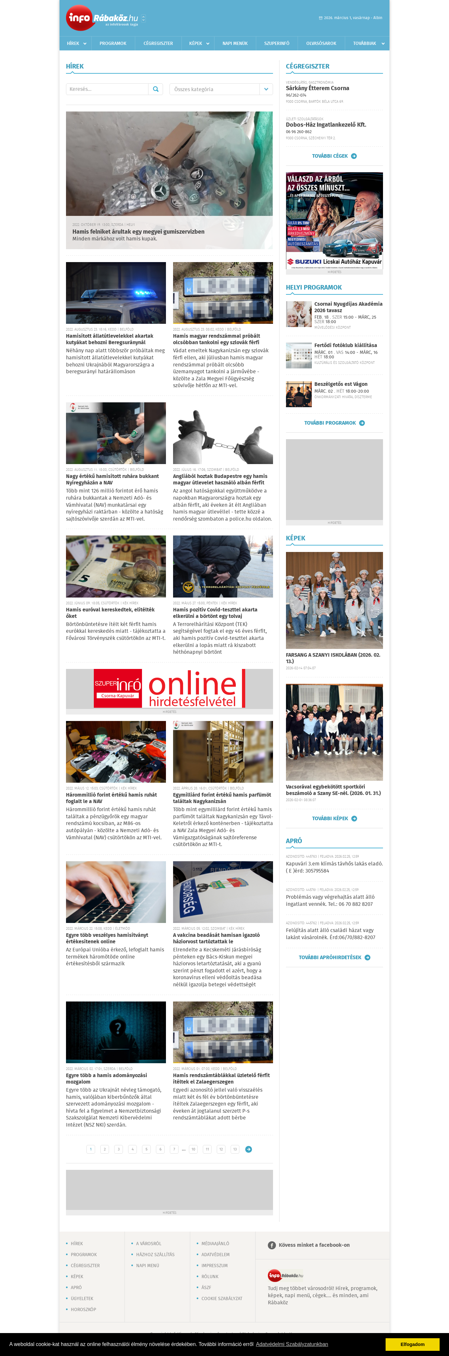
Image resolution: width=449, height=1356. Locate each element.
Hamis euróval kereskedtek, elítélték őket (110, 613)
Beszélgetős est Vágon (340, 384)
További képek (330, 818)
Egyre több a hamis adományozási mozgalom (106, 1079)
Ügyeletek (82, 1298)
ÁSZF (206, 1287)
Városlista (143, 18)
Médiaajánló (215, 1243)
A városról (148, 1243)
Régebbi (249, 1149)
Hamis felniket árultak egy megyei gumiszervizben (138, 232)
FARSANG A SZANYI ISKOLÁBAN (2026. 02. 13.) (333, 658)
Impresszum (215, 1265)
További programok (330, 423)
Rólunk (210, 1276)
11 (207, 1149)
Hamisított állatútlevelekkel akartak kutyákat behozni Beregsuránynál (109, 339)
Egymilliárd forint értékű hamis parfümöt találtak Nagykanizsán (222, 798)
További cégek (330, 156)
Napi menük (235, 43)
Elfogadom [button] (413, 1344)
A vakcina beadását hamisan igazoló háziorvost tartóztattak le (216, 938)
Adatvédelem (216, 1254)
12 (221, 1149)
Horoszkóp (83, 1309)
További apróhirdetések (330, 957)
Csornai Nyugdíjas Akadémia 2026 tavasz (348, 307)
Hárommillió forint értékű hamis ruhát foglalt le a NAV (111, 798)
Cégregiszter (158, 43)
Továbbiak (364, 43)
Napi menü (147, 1265)
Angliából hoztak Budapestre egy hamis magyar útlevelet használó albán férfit (220, 479)
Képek (195, 43)
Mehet (155, 89)
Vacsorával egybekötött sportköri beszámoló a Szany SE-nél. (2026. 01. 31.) (333, 790)
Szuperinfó (277, 43)
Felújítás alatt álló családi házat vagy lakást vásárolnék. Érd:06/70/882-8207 (330, 934)
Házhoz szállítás (155, 1254)
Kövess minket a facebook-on (314, 1245)
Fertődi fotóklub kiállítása (345, 346)
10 (193, 1149)
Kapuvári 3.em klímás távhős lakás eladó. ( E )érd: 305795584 (334, 867)
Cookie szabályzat (222, 1298)
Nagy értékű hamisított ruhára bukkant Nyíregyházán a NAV (112, 479)
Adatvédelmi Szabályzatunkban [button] (292, 1344)
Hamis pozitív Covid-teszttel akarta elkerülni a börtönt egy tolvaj (215, 613)
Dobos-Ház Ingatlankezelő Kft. (326, 125)
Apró (76, 1287)
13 (235, 1149)
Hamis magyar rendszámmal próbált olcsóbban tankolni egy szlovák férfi (216, 339)
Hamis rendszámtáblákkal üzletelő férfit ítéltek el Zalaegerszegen (221, 1079)
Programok (113, 43)
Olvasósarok (321, 43)
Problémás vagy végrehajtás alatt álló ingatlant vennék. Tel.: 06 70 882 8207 (330, 900)
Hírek (73, 43)
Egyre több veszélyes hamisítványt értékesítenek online (107, 938)
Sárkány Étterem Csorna (317, 88)
